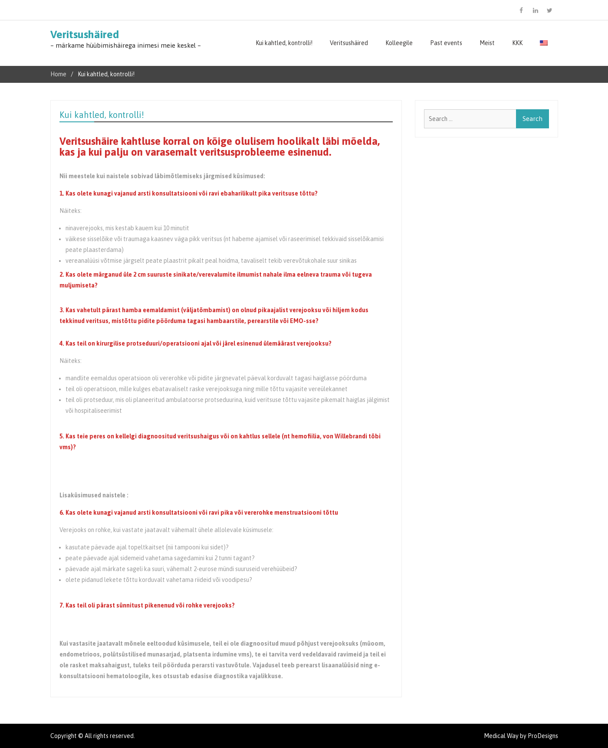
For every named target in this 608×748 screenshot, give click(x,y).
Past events (446, 42)
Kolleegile (399, 42)
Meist (487, 42)
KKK (517, 42)
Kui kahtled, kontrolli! (284, 42)
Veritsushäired (84, 34)
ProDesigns (543, 735)
